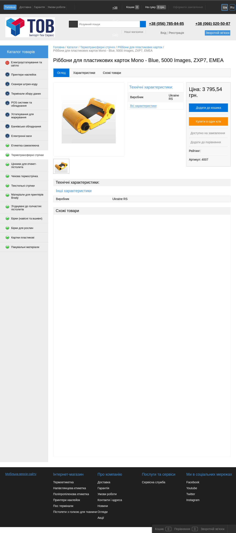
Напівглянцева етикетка (69, 488)
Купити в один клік (208, 121)
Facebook (192, 482)
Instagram (193, 500)
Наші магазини (133, 31)
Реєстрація (176, 32)
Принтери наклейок (66, 500)
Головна (10, 7)
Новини (103, 506)
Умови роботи (56, 7)
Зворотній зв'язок (217, 32)
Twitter (190, 494)
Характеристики (84, 72)
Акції (101, 517)
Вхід (163, 32)
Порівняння (182, 529)
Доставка (25, 7)
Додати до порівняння (205, 142)
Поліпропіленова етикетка (71, 494)
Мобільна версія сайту (20, 474)
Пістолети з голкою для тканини (75, 512)
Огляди (103, 512)
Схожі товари (112, 72)
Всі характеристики (143, 105)
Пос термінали (63, 506)
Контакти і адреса (110, 500)
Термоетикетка (63, 482)
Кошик (132, 7)
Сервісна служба (153, 482)
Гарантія (39, 7)
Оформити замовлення (188, 7)
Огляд (61, 72)
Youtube (191, 488)
